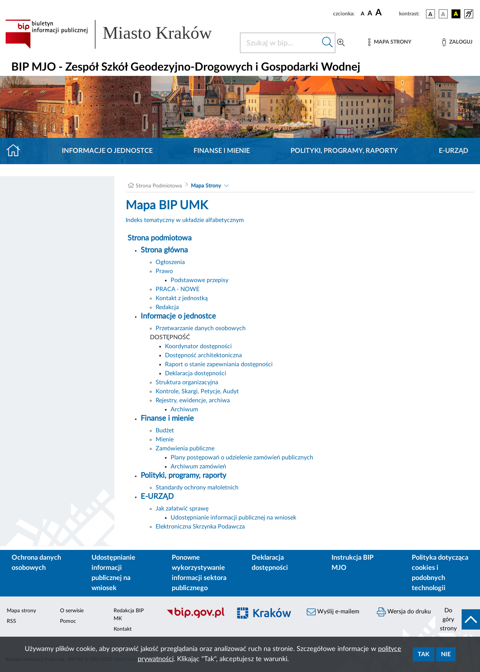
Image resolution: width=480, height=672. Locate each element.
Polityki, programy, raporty (344, 151)
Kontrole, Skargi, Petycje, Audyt (197, 391)
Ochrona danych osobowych (36, 562)
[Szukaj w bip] (327, 43)
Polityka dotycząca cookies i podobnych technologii (440, 573)
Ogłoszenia (170, 262)
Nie (446, 654)
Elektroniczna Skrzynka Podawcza (200, 527)
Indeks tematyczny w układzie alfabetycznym (185, 220)
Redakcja (167, 307)
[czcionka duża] (386, 13)
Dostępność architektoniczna (203, 355)
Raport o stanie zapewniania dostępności (219, 364)
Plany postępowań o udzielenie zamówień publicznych (242, 458)
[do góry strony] (457, 619)
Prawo (164, 271)
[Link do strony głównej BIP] (118, 34)
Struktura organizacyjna (187, 382)
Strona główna (164, 250)
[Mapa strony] (389, 42)
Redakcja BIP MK (129, 614)
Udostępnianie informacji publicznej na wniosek (233, 518)
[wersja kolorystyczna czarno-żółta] (456, 14)
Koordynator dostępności (198, 346)
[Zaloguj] (457, 42)
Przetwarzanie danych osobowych (201, 328)
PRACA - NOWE (178, 289)
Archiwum (184, 409)
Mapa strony (21, 610)
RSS (11, 621)
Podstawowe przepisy (199, 280)
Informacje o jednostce (107, 151)
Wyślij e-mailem (333, 611)
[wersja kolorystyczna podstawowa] (430, 14)
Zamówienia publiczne (185, 448)
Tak (423, 654)
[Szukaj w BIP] (280, 43)
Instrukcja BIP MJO (352, 562)
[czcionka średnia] (370, 14)
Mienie (165, 439)
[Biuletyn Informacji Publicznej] (195, 617)
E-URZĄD (453, 151)
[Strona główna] (16, 151)
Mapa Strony (206, 186)
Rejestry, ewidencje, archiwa (193, 400)
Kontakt (123, 629)
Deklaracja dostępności (195, 373)
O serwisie (72, 610)
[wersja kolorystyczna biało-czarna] (443, 14)
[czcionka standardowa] (362, 13)
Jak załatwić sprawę (182, 509)
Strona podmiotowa (160, 238)
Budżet (165, 430)
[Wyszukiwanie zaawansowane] (341, 43)
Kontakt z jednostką (182, 298)
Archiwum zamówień (198, 467)
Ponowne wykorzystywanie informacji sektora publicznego (199, 573)
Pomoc (68, 621)
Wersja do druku (404, 611)
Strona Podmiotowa (159, 186)
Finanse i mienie (222, 151)
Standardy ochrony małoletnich (197, 488)
